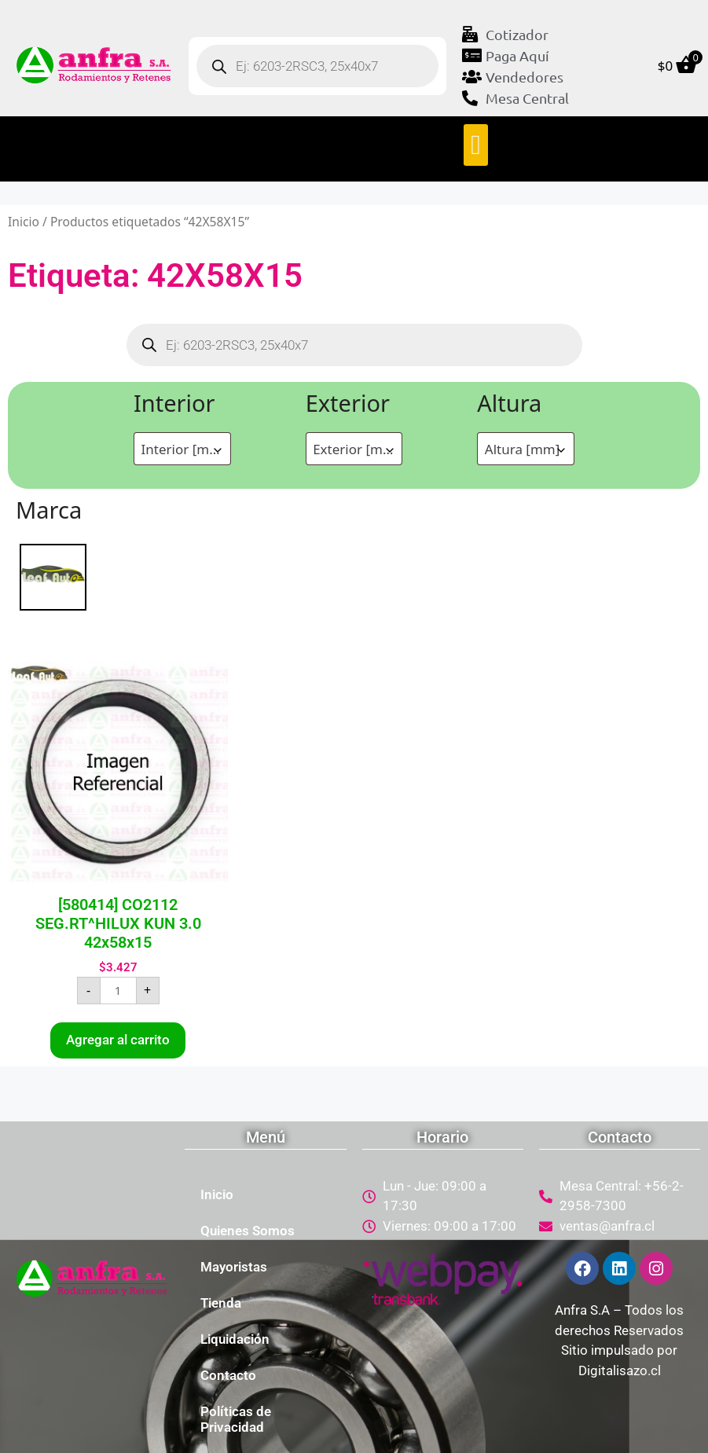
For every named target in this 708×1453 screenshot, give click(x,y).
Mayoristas (233, 1267)
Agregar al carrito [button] (118, 1040)
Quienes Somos (247, 1230)
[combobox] (182, 448)
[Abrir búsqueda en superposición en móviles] (317, 66)
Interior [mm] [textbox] (183, 449)
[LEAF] (53, 576)
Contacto (228, 1375)
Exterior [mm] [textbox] (356, 449)
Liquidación (235, 1339)
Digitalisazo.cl (619, 1370)
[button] (475, 145)
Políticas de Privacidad (235, 1419)
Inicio (23, 221)
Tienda (220, 1303)
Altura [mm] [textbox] (522, 449)
